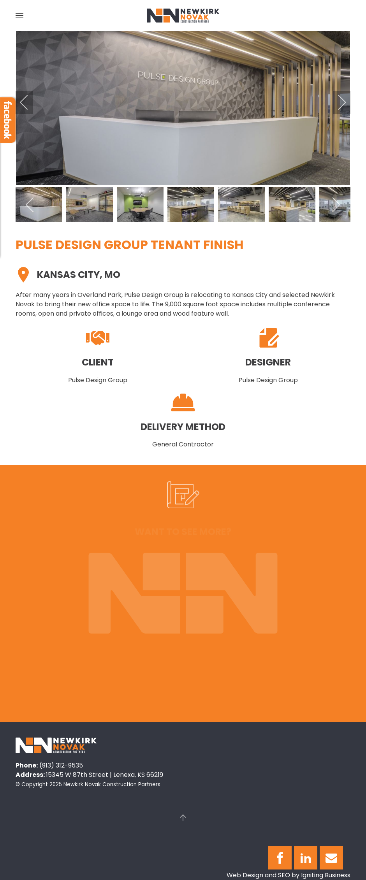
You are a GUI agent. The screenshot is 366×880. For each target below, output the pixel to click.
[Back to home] (183, 15)
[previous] (29, 102)
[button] (19, 15)
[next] (336, 102)
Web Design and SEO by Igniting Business (288, 875)
